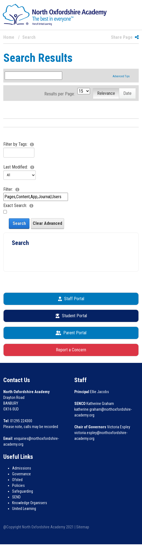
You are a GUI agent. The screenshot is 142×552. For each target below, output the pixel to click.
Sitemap (82, 527)
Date (127, 93)
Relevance (106, 93)
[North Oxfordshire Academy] (55, 14)
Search (19, 223)
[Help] (33, 144)
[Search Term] (33, 75)
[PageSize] (83, 91)
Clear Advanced (47, 223)
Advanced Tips (121, 76)
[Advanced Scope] (35, 197)
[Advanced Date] (19, 175)
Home (8, 37)
